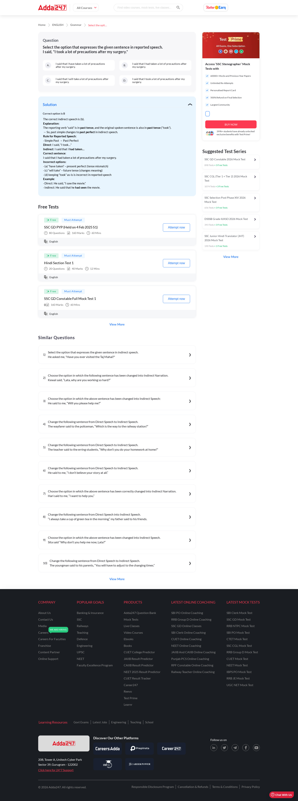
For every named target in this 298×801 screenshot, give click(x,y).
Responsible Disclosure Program (153, 786)
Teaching (135, 722)
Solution (50, 105)
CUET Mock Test (237, 658)
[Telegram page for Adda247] (235, 747)
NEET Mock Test (237, 665)
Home (41, 25)
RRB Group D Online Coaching (191, 619)
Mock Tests (131, 619)
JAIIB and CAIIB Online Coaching (193, 652)
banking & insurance (90, 613)
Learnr (128, 704)
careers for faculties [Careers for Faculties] (52, 639)
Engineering (118, 722)
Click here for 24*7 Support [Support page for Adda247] (56, 770)
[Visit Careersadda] (107, 749)
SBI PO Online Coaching (187, 613)
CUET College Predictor (139, 652)
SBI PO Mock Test (238, 632)
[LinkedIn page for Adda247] (213, 747)
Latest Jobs (100, 722)
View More (117, 324)
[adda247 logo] (64, 743)
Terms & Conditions (225, 786)
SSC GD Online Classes (186, 626)
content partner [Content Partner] (49, 652)
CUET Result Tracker (137, 678)
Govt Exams (81, 722)
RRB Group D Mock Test (242, 652)
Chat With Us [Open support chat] (281, 795)
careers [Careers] (43, 632)
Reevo (128, 691)
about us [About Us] (44, 613)
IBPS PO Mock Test (239, 672)
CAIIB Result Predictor (139, 665)
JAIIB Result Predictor (138, 658)
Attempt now (176, 227)
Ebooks (128, 639)
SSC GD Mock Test (239, 619)
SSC (79, 619)
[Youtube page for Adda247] (256, 747)
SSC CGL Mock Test (239, 645)
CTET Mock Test (237, 639)
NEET (80, 658)
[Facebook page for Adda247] (245, 747)
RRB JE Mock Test (238, 678)
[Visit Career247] (171, 749)
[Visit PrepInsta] (139, 749)
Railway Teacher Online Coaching (193, 672)
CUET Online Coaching (186, 639)
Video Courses (133, 632)
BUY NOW (231, 124)
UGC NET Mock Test (240, 685)
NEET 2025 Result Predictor (142, 672)
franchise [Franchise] (44, 645)
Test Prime (130, 698)
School (149, 722)
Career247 (131, 685)
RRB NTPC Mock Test (241, 626)
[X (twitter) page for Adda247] (224, 747)
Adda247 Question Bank (140, 613)
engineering (84, 645)
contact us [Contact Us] (45, 619)
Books (128, 645)
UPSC (81, 652)
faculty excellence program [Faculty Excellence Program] (95, 665)
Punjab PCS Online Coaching (190, 658)
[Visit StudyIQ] (107, 764)
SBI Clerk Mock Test (239, 613)
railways (82, 626)
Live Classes (131, 626)
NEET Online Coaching (186, 645)
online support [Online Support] (48, 658)
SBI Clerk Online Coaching (188, 632)
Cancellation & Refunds (193, 786)
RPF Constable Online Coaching (192, 665)
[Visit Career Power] (139, 764)
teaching (82, 632)
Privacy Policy (251, 786)
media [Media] (42, 626)
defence (82, 639)
